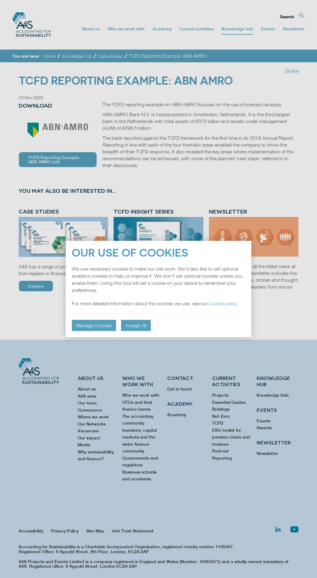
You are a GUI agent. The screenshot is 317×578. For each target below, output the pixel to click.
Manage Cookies (94, 325)
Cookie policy (223, 303)
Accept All (135, 325)
